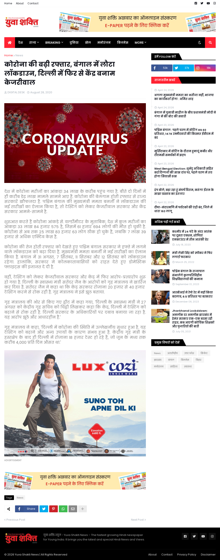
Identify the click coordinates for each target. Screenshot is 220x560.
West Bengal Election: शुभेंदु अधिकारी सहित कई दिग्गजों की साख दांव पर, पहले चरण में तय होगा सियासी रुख (183, 172)
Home (8, 3)
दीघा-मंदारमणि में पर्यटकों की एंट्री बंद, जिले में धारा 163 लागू (183, 209)
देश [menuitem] (20, 42)
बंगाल (171, 360)
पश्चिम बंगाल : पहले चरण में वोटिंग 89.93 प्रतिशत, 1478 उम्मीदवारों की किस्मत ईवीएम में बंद (184, 134)
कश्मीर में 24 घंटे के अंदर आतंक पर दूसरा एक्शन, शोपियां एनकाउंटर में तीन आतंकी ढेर (192, 235)
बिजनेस (185, 360)
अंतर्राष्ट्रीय (172, 353)
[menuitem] (9, 42)
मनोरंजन (158, 366)
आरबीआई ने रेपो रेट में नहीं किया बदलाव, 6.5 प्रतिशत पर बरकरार (192, 294)
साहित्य (173, 366)
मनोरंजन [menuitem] (104, 42)
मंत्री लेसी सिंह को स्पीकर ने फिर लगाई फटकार (192, 255)
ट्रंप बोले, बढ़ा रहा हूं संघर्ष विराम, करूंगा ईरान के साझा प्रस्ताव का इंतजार (184, 192)
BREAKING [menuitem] (52, 42)
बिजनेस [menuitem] (122, 42)
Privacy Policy (186, 554)
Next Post (137, 520)
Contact (33, 3)
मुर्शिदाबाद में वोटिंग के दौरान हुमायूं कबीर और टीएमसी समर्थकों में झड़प (183, 153)
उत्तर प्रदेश (189, 353)
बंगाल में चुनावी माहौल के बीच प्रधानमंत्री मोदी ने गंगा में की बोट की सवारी (185, 114)
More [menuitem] (139, 42)
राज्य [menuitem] (32, 42)
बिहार (198, 360)
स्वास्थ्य (188, 366)
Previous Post (15, 520)
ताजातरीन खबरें (164, 80)
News (19, 55)
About (20, 3)
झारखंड (157, 360)
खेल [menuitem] (88, 42)
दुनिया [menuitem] (74, 42)
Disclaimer (208, 554)
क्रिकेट (204, 353)
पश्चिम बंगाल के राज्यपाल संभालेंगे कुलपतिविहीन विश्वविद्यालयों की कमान (188, 275)
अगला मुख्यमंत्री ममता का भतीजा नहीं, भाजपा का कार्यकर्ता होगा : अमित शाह (184, 97)
